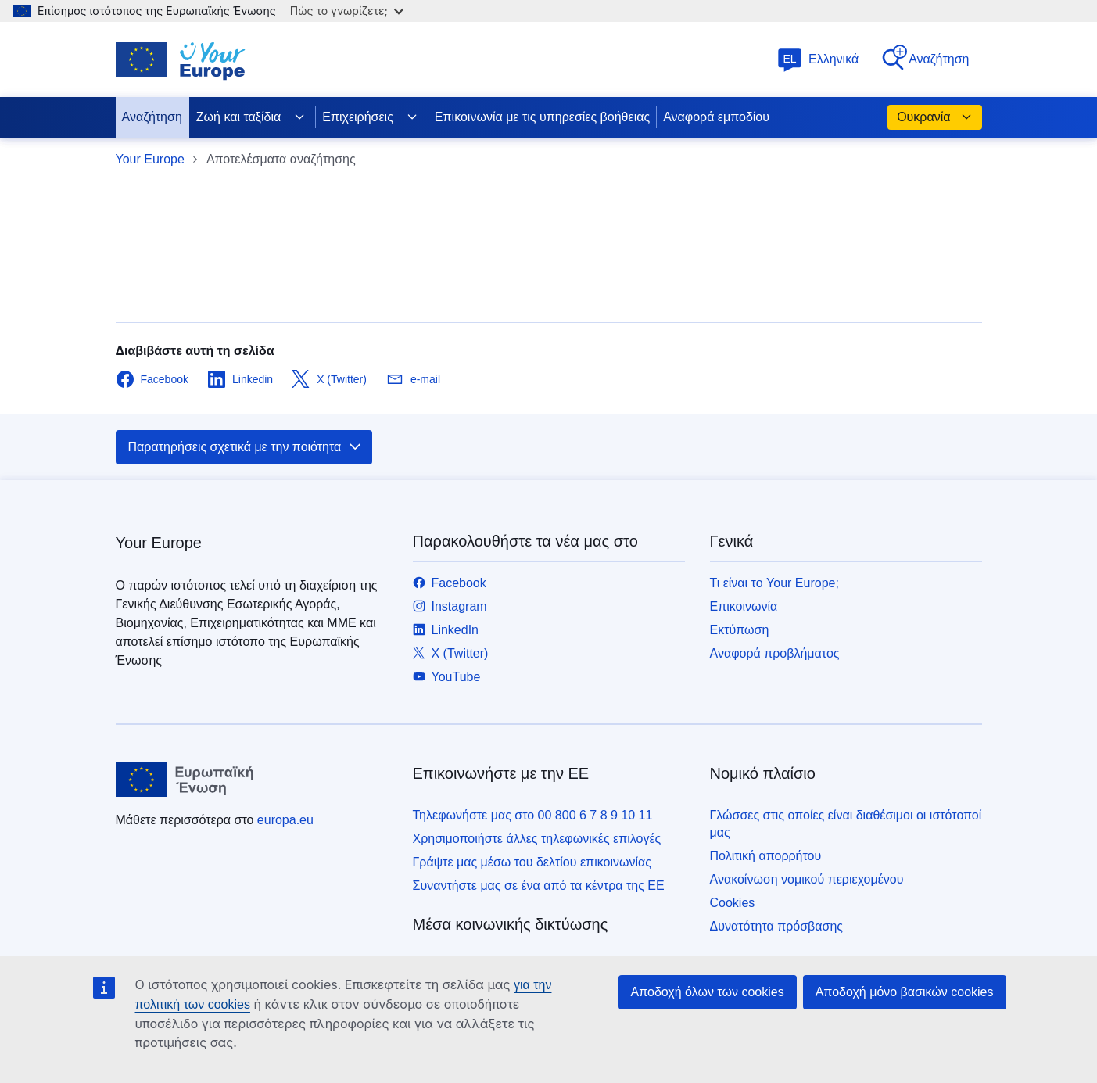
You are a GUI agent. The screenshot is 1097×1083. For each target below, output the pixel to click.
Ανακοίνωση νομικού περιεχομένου (807, 879)
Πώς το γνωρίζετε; (346, 10)
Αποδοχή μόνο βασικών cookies (905, 992)
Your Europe (150, 159)
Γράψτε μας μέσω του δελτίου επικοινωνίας (532, 862)
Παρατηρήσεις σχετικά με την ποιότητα (246, 447)
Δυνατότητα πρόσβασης (777, 926)
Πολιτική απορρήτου (766, 855)
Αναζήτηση (924, 58)
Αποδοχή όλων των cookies (707, 992)
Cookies (732, 902)
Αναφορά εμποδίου (716, 117)
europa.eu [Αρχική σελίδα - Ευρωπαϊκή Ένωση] (285, 820)
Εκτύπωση (739, 630)
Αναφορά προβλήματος (775, 653)
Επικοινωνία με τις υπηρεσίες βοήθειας (542, 117)
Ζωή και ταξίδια (251, 117)
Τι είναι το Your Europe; (774, 583)
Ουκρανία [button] (934, 117)
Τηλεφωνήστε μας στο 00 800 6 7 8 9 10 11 (533, 815)
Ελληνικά (818, 59)
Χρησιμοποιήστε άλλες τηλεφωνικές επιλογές (537, 838)
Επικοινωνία (744, 606)
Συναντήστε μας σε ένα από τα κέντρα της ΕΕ (539, 885)
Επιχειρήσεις (370, 117)
